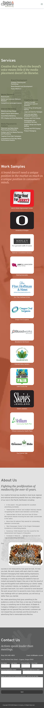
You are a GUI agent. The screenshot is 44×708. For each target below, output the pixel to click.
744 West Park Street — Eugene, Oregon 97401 (18, 660)
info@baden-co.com (37, 655)
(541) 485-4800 (10, 655)
